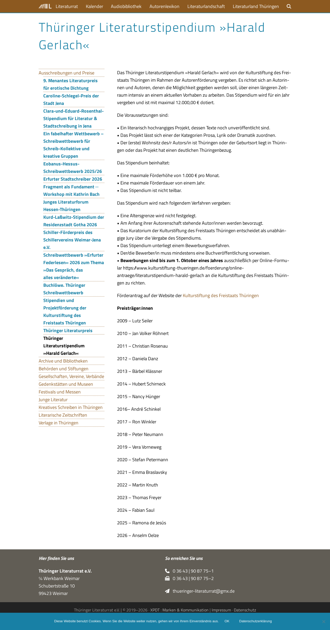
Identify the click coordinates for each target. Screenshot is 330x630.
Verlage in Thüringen (58, 422)
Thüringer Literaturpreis (68, 330)
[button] (289, 6)
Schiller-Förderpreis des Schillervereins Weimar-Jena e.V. (72, 240)
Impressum (221, 610)
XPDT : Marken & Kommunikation (179, 610)
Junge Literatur (53, 399)
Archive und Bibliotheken (63, 360)
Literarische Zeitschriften (63, 414)
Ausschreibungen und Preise (66, 72)
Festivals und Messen (60, 391)
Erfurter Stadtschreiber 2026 (72, 178)
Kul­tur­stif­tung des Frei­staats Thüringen (221, 295)
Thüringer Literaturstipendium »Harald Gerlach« (64, 346)
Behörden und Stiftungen (63, 368)
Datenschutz (245, 610)
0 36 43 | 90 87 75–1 (189, 570)
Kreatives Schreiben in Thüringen (71, 407)
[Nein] (323, 621)
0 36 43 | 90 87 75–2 (189, 578)
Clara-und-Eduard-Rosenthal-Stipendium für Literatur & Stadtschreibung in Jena (73, 118)
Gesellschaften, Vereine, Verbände (71, 376)
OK (227, 622)
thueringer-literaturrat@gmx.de (200, 590)
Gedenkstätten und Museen (66, 384)
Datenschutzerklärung (256, 622)
